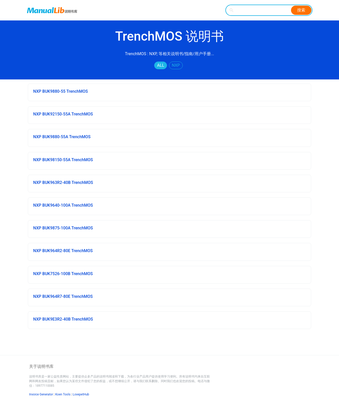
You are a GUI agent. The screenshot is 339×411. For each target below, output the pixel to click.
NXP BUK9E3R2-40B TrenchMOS (63, 319)
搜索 (301, 10)
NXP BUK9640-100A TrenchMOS (63, 205)
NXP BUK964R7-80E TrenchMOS (63, 296)
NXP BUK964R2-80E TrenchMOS (63, 250)
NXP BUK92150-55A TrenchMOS (63, 114)
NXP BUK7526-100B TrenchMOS (63, 273)
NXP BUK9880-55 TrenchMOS (60, 91)
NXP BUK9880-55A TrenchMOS (62, 136)
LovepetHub (81, 394)
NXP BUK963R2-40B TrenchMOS (63, 182)
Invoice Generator (41, 394)
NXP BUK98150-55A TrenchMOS (63, 159)
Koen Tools (62, 394)
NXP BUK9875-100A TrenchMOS (63, 228)
